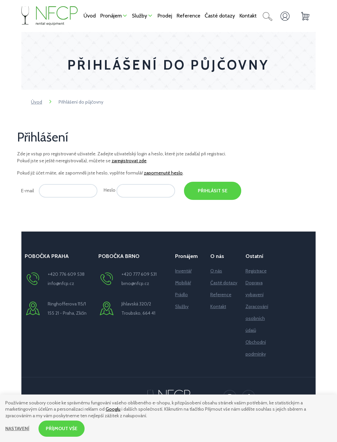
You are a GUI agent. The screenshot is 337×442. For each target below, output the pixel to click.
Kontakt (218, 306)
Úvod (36, 102)
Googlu (113, 409)
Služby (182, 306)
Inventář (183, 271)
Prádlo (181, 295)
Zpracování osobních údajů (257, 318)
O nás (216, 271)
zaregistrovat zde (129, 161)
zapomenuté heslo (163, 173)
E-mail (27, 191)
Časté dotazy (223, 283)
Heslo (110, 190)
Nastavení (17, 428)
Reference (220, 295)
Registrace (256, 271)
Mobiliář (183, 283)
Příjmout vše (61, 428)
